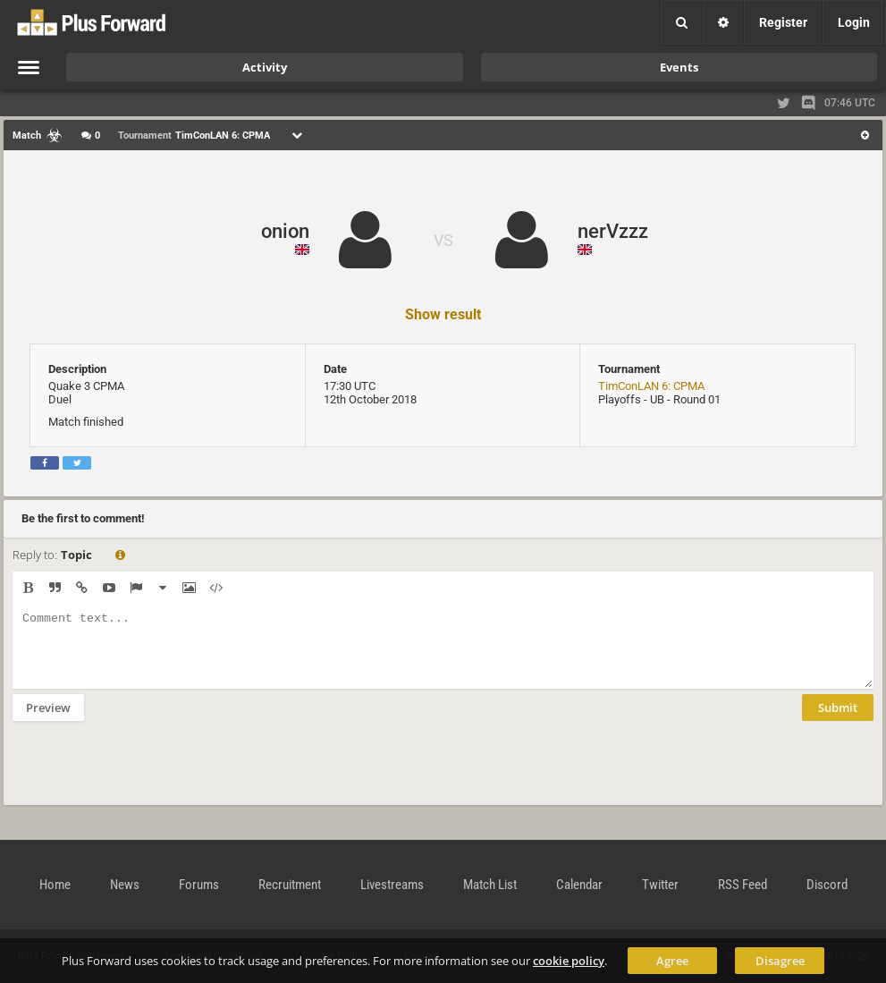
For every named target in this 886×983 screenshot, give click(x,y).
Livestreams (392, 885)
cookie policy (568, 961)
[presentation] (148, 774)
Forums (199, 885)
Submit (837, 721)
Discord (827, 885)
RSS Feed (742, 885)
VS (443, 240)
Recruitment (289, 885)
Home (55, 885)
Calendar (579, 885)
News (124, 885)
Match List (490, 885)
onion (285, 231)
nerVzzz (613, 231)
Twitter (660, 885)
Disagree (780, 961)
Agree (672, 961)
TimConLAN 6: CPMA (651, 386)
